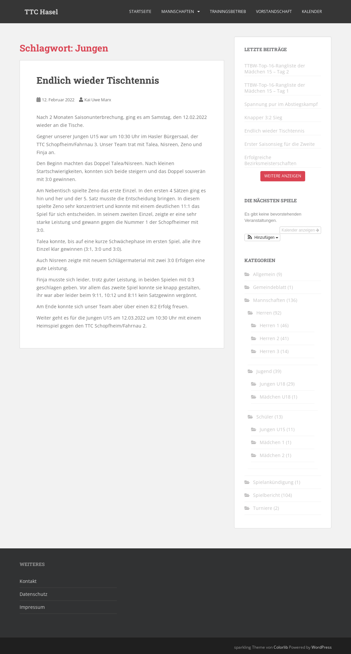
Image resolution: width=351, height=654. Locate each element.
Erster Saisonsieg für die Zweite (279, 144)
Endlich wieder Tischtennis (98, 80)
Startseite (140, 11)
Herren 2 (269, 338)
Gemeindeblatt (269, 287)
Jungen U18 (272, 384)
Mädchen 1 (272, 442)
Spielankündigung (273, 482)
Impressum (32, 607)
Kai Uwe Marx (97, 100)
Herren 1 (269, 325)
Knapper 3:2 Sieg (263, 118)
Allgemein (264, 274)
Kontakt (28, 581)
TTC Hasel (41, 11)
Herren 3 (269, 351)
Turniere (262, 508)
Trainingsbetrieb (228, 11)
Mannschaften (177, 11)
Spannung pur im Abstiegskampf (281, 104)
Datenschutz (33, 594)
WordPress (321, 647)
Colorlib (281, 647)
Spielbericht (266, 495)
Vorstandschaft (274, 11)
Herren (264, 313)
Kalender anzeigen (300, 230)
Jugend (264, 371)
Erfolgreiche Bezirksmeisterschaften (270, 160)
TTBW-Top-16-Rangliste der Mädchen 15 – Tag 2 (274, 69)
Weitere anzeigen (282, 176)
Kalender (312, 11)
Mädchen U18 (275, 397)
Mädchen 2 (272, 455)
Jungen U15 (272, 429)
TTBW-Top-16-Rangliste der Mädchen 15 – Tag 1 (274, 88)
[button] (262, 237)
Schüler (264, 417)
